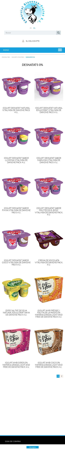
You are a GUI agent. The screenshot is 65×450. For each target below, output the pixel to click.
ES (31, 28)
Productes (6, 57)
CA (34, 28)
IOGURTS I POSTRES (18, 57)
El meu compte (30, 41)
